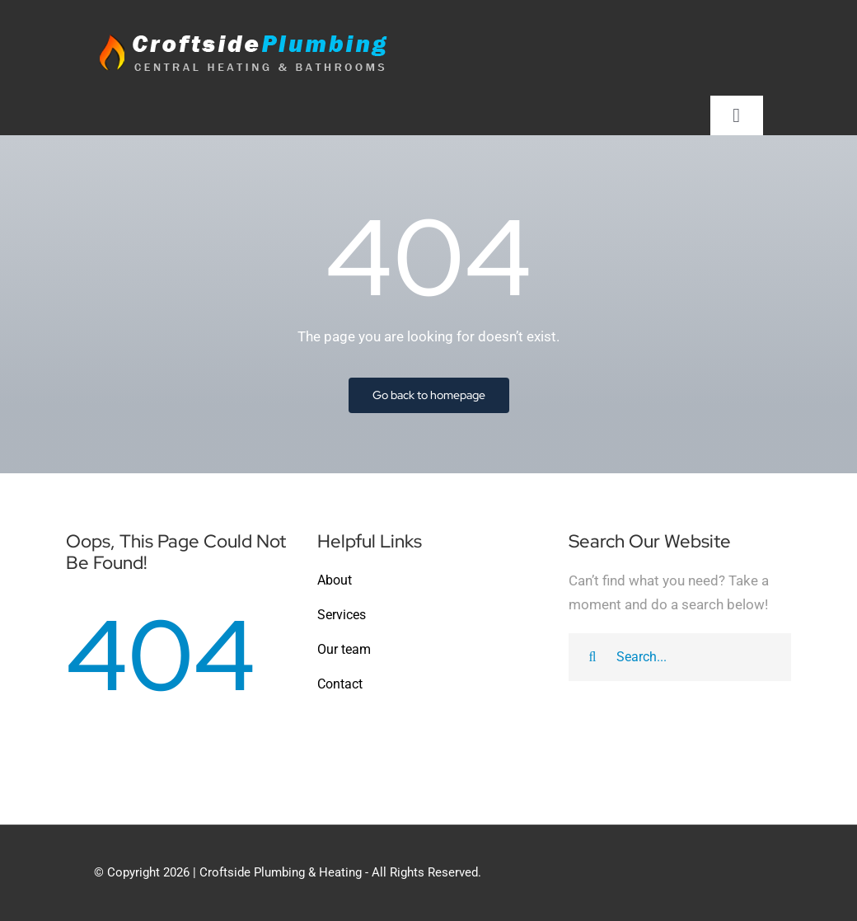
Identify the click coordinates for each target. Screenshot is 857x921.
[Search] (592, 657)
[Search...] (680, 657)
